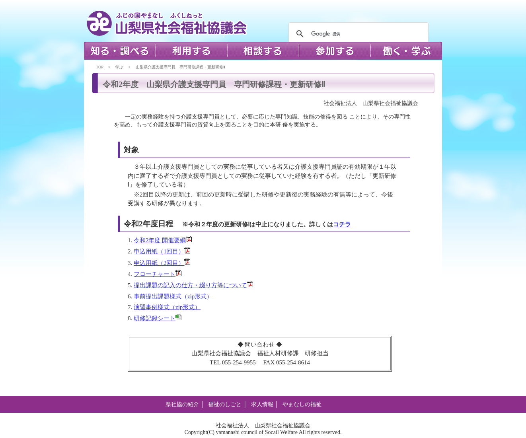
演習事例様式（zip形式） (167, 307)
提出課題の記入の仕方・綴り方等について (190, 285)
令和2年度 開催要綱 (160, 240)
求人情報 (262, 404)
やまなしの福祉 (301, 404)
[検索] (357, 34)
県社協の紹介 (182, 404)
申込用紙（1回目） (159, 251)
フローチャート (154, 274)
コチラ (342, 224)
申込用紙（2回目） (159, 263)
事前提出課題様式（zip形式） (173, 296)
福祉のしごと (225, 404)
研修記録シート (154, 318)
